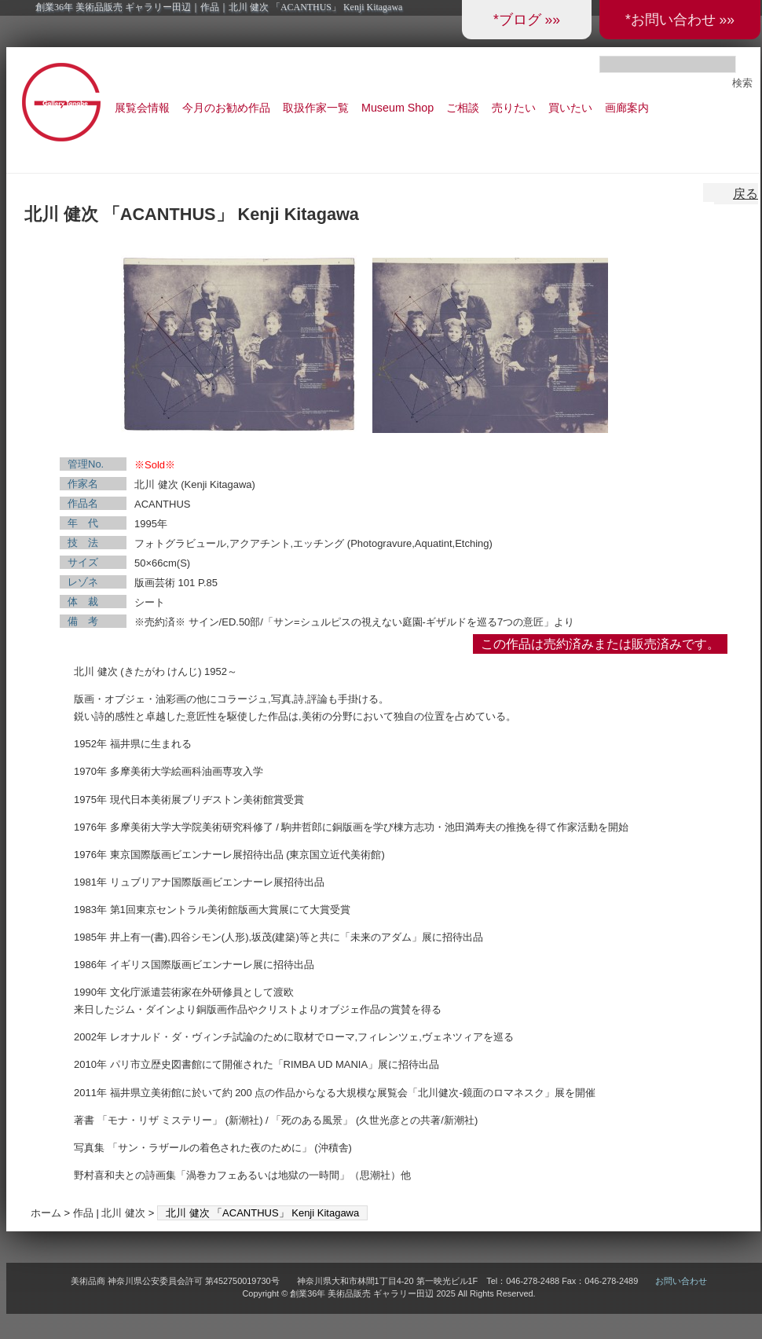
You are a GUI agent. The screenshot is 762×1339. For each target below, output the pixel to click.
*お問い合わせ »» (680, 20)
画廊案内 (627, 107)
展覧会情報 (142, 107)
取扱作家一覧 (316, 107)
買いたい (570, 107)
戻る (745, 193)
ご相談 (462, 107)
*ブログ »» (526, 20)
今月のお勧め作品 (226, 107)
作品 (83, 1213)
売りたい (514, 107)
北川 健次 (123, 1213)
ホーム (46, 1213)
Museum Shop (397, 107)
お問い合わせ (681, 1281)
